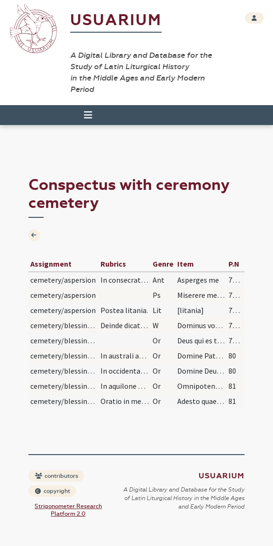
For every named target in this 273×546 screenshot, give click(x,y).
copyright (52, 491)
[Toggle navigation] (88, 115)
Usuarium (116, 20)
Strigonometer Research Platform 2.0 (68, 510)
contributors (56, 476)
